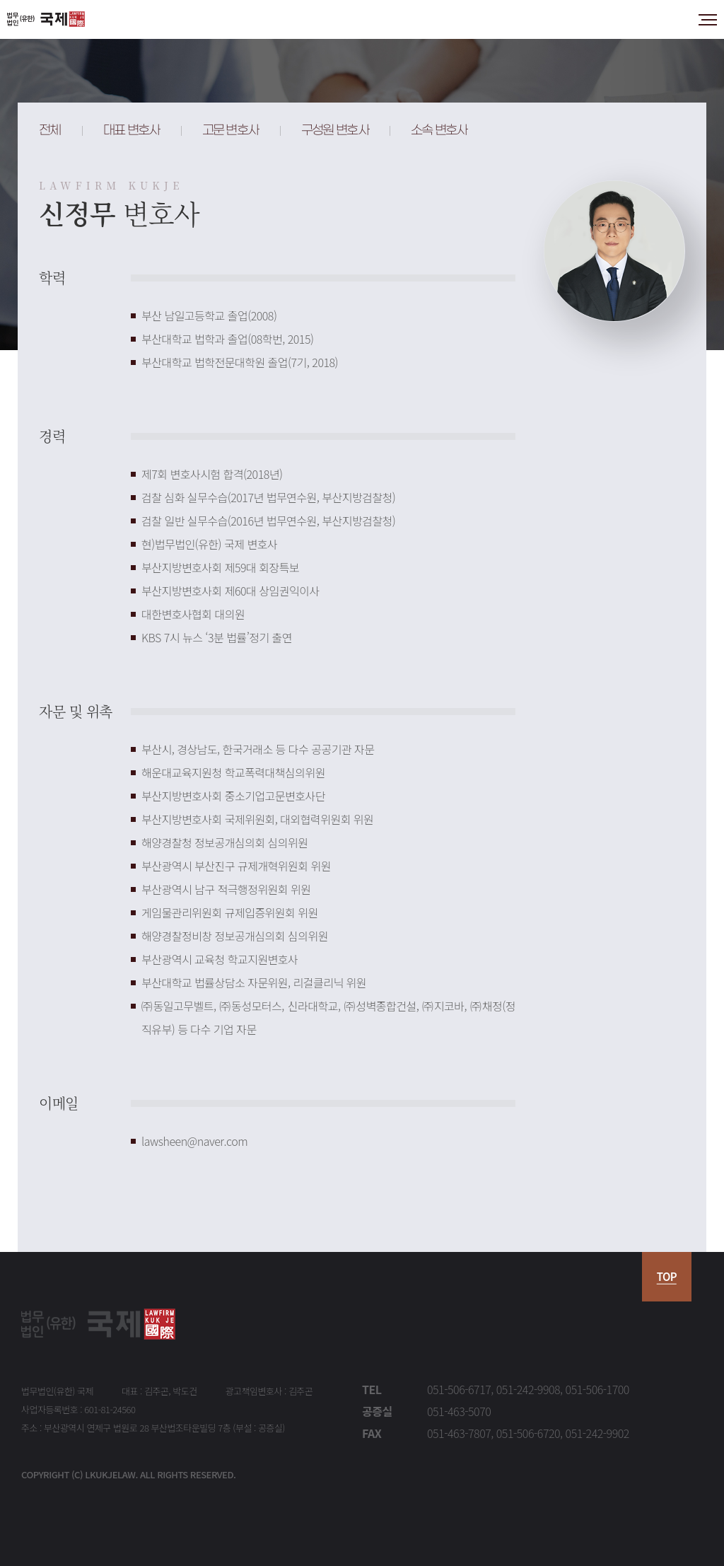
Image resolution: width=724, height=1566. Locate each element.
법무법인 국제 (46, 19)
